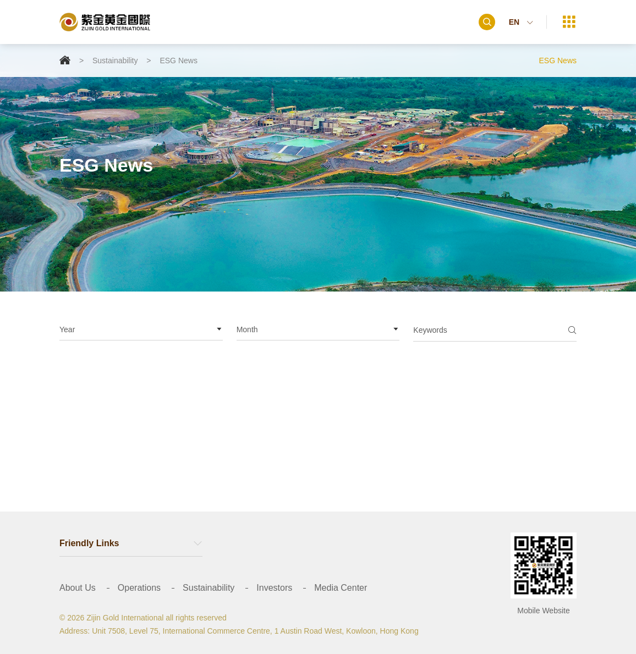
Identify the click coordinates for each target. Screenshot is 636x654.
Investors (274, 587)
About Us (77, 587)
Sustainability (115, 60)
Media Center (340, 587)
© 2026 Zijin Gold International (111, 617)
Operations (139, 587)
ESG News (178, 60)
